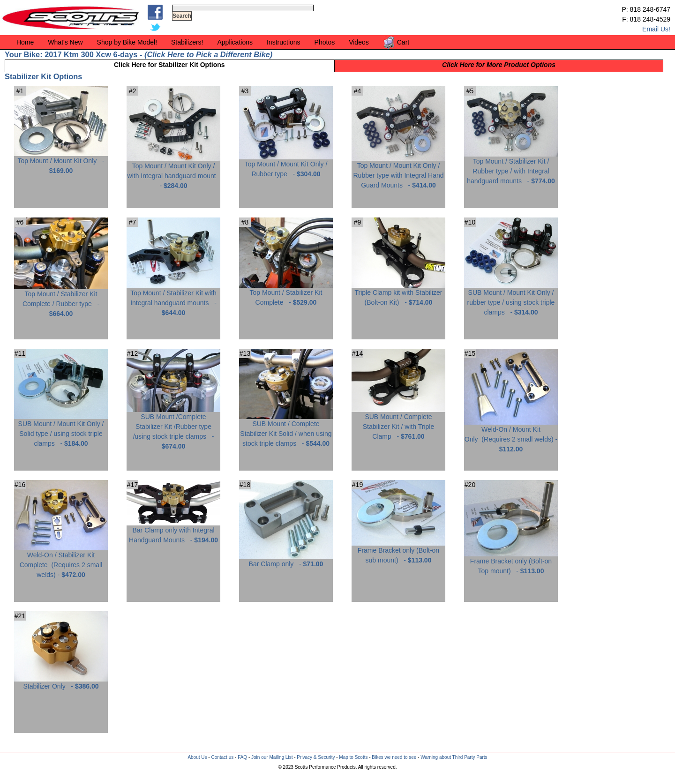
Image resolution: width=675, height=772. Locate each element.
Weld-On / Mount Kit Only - (511, 436)
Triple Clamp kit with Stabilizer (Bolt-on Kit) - (398, 294)
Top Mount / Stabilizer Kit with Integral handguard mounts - (173, 299)
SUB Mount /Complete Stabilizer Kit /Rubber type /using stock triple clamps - (173, 428)
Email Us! (656, 29)
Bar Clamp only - (286, 560)
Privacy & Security (316, 757)
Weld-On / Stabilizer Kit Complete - (61, 561)
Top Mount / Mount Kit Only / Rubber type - (286, 165)
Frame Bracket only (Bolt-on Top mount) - (511, 562)
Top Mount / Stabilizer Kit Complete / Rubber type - (61, 300)
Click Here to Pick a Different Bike (208, 54)
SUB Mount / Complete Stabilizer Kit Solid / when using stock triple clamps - (286, 430)
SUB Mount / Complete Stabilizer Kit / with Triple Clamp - (398, 423)
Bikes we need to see (394, 757)
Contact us (222, 757)
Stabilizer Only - (61, 682)
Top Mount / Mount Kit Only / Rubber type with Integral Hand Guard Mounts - (398, 172)
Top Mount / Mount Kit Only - (61, 162)
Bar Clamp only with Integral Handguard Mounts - (173, 531)
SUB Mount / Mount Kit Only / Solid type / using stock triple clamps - (61, 430)
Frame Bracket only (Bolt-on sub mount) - (398, 552)
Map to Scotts (353, 757)
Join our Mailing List (271, 757)
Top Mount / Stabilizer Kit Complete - (286, 294)
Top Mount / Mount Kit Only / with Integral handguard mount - (173, 172)
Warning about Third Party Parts (453, 757)
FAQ (242, 757)
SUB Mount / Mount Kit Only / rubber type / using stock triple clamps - (511, 299)
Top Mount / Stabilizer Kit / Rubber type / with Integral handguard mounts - (511, 167)
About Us (197, 757)
